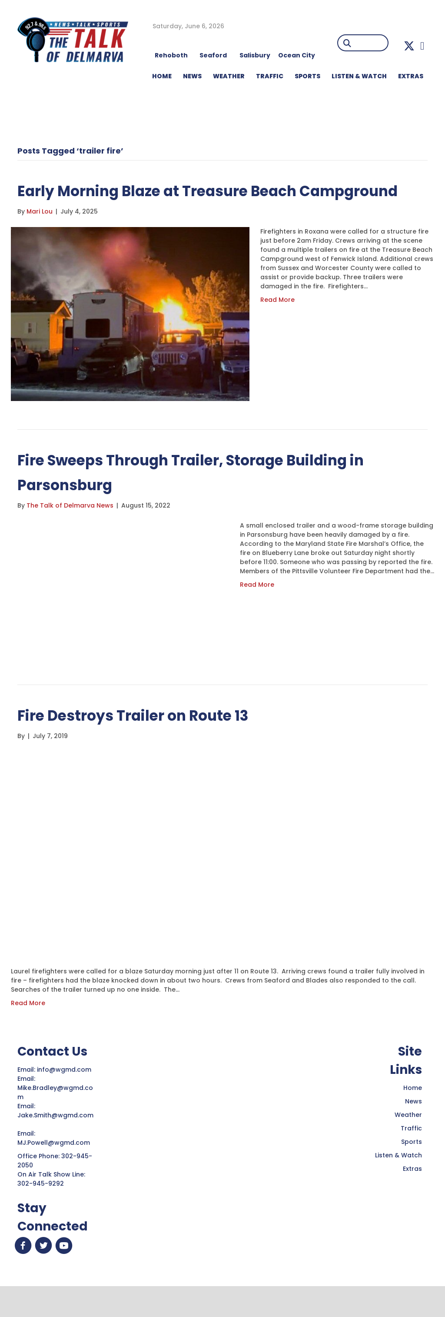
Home (412, 1112)
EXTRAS (410, 76)
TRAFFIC (269, 76)
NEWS (192, 76)
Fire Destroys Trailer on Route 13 (150, 739)
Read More (277, 324)
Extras (412, 1193)
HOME (162, 76)
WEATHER (229, 76)
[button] (409, 45)
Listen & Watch (398, 1180)
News (413, 1126)
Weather (408, 1139)
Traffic (411, 1153)
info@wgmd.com (65, 1094)
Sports (307, 76)
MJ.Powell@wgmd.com (55, 1167)
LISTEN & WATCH (359, 76)
